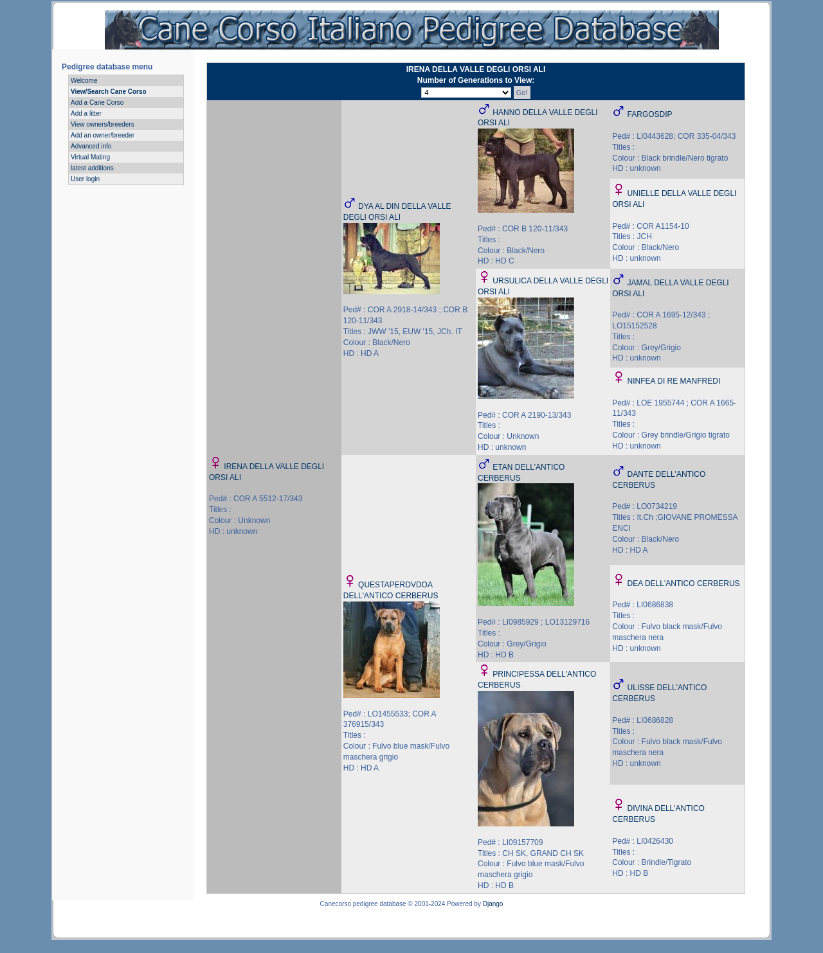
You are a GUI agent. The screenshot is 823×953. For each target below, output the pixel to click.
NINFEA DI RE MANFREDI (674, 381)
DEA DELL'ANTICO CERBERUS (684, 583)
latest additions (92, 168)
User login (85, 179)
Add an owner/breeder (102, 135)
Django (493, 903)
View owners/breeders (102, 124)
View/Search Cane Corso (109, 91)
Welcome (84, 80)
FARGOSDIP (650, 114)
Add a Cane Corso (97, 102)
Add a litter (86, 113)
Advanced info (91, 146)
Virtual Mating (90, 157)
